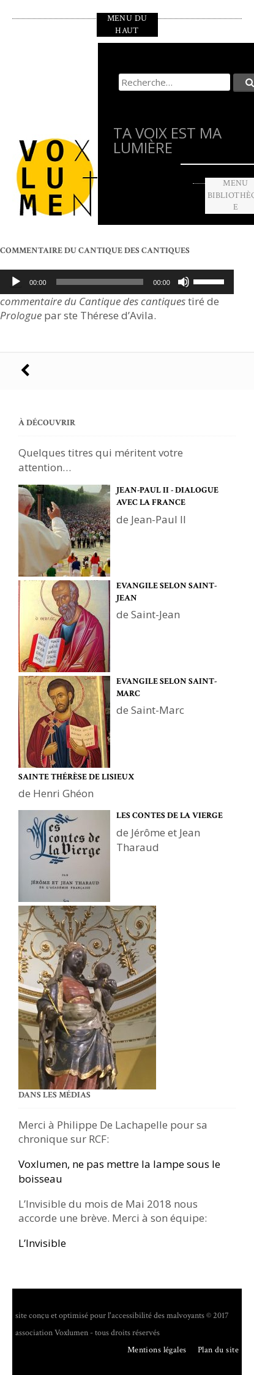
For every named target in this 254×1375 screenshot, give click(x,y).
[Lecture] (16, 282)
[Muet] (183, 282)
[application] (117, 282)
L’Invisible (42, 1243)
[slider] (100, 282)
